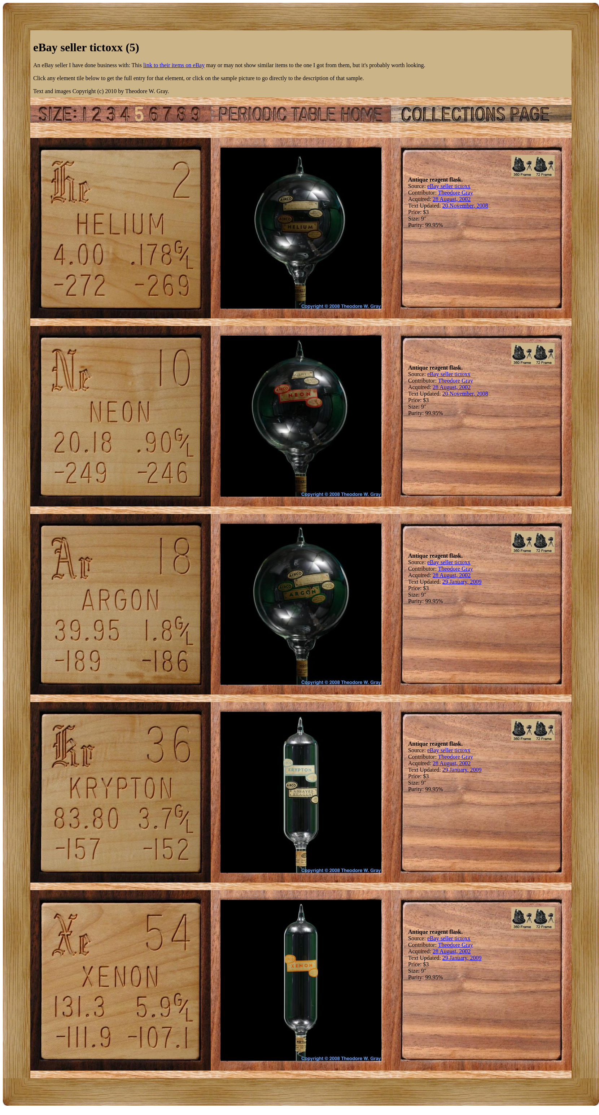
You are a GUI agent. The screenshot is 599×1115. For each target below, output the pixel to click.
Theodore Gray (455, 193)
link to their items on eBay (174, 65)
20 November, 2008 (465, 205)
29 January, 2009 (462, 582)
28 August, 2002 (452, 199)
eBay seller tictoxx (449, 186)
